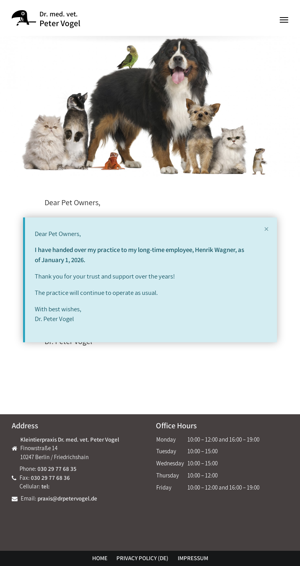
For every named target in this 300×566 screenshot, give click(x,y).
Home (99, 558)
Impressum (193, 558)
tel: (45, 486)
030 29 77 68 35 (57, 468)
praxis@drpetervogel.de (67, 498)
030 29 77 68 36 (50, 477)
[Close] (266, 229)
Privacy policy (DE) (142, 558)
